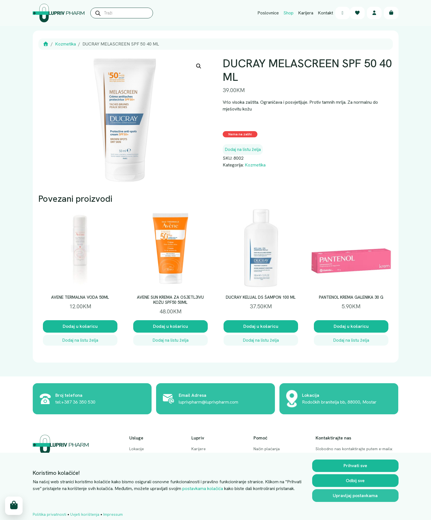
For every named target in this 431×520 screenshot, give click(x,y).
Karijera (305, 13)
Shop (288, 13)
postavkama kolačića (202, 488)
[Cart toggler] (391, 13)
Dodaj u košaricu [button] (80, 326)
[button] (199, 66)
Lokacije (136, 448)
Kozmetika (65, 44)
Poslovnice (268, 13)
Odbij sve (355, 481)
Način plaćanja (266, 448)
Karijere (198, 448)
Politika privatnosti (49, 514)
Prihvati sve (355, 466)
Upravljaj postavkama (355, 496)
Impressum (113, 514)
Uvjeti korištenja (84, 514)
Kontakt (325, 13)
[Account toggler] (374, 13)
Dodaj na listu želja (243, 149)
